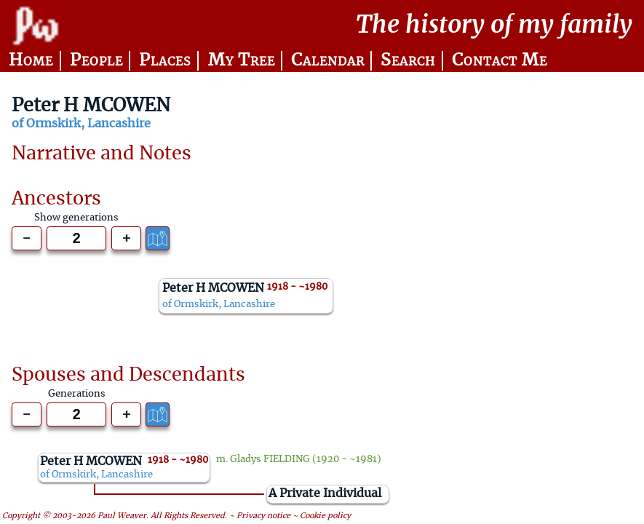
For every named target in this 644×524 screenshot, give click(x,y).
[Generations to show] (76, 238)
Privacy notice (263, 516)
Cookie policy (325, 516)
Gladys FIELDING (270, 459)
